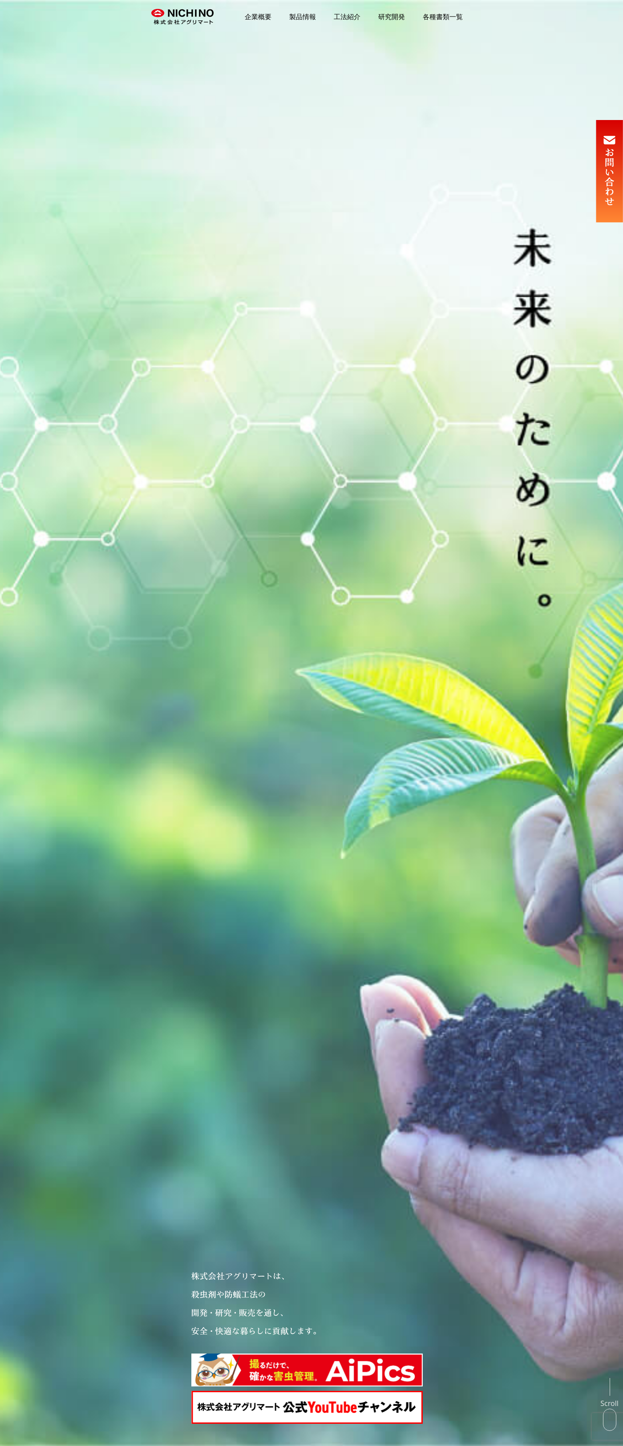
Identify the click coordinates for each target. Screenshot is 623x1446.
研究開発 (391, 16)
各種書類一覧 (443, 16)
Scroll (609, 1403)
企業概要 (258, 16)
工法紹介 (347, 16)
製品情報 (302, 16)
